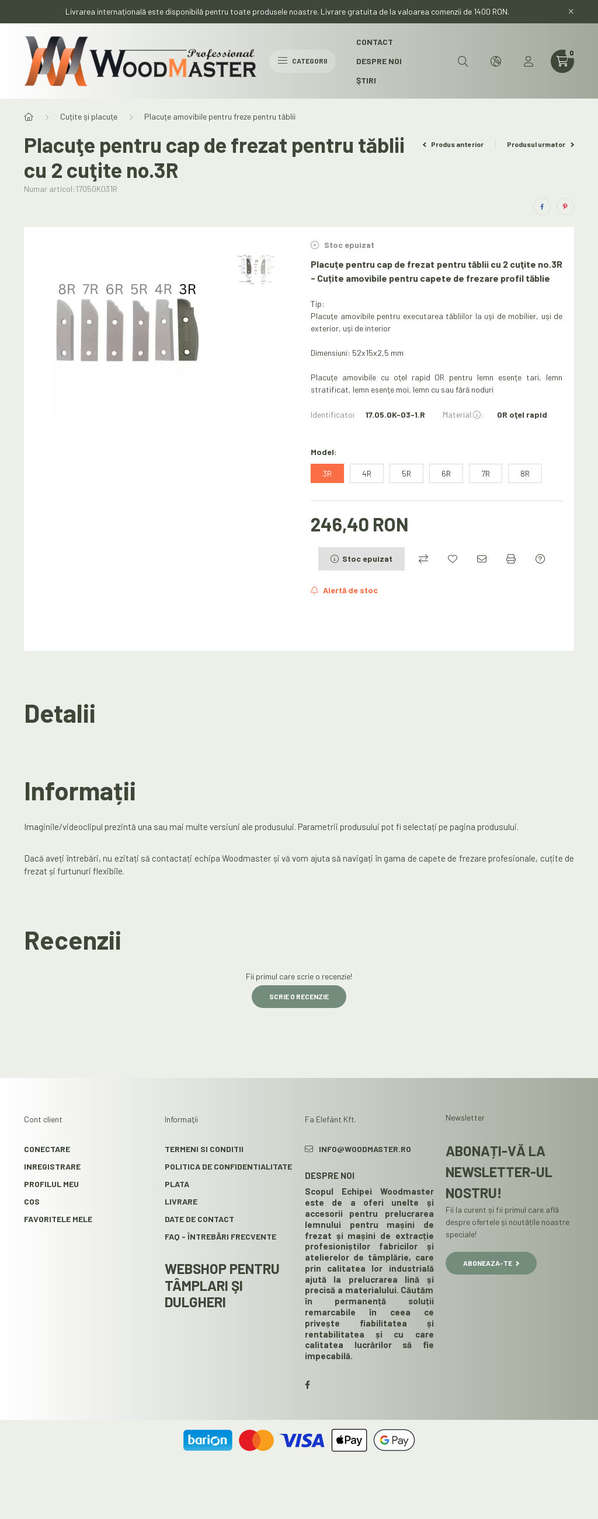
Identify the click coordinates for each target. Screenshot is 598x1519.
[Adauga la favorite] (452, 558)
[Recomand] (481, 558)
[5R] (406, 473)
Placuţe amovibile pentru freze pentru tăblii (219, 116)
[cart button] (562, 61)
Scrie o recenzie (299, 996)
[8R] (525, 473)
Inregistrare (52, 1166)
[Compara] (423, 558)
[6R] (446, 473)
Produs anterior (453, 144)
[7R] (485, 473)
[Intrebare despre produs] (540, 558)
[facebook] (542, 206)
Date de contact (199, 1219)
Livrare (181, 1201)
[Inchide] (571, 11)
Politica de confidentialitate (228, 1166)
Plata (177, 1184)
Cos (32, 1201)
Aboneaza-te (491, 1263)
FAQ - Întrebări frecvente (220, 1236)
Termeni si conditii (204, 1149)
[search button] (463, 61)
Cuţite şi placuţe (88, 116)
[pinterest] (565, 206)
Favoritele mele (58, 1219)
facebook (307, 1384)
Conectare (47, 1149)
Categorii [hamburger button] (302, 61)
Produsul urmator (540, 144)
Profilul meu (51, 1184)
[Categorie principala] (28, 116)
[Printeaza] (511, 558)
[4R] (367, 473)
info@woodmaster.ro (365, 1149)
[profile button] (528, 61)
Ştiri (366, 80)
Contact (374, 42)
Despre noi (379, 61)
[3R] (327, 473)
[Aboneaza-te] (344, 590)
